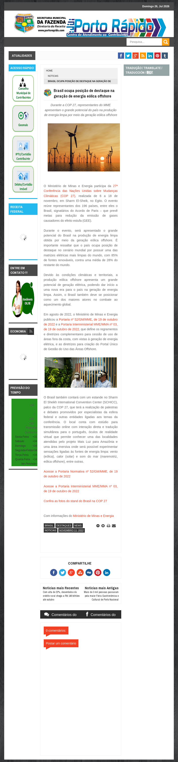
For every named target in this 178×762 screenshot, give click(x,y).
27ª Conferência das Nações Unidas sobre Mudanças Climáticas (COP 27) (81, 191)
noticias (53, 76)
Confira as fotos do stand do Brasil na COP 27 (75, 501)
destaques (64, 525)
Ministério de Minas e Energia (93, 516)
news (78, 525)
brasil (49, 525)
